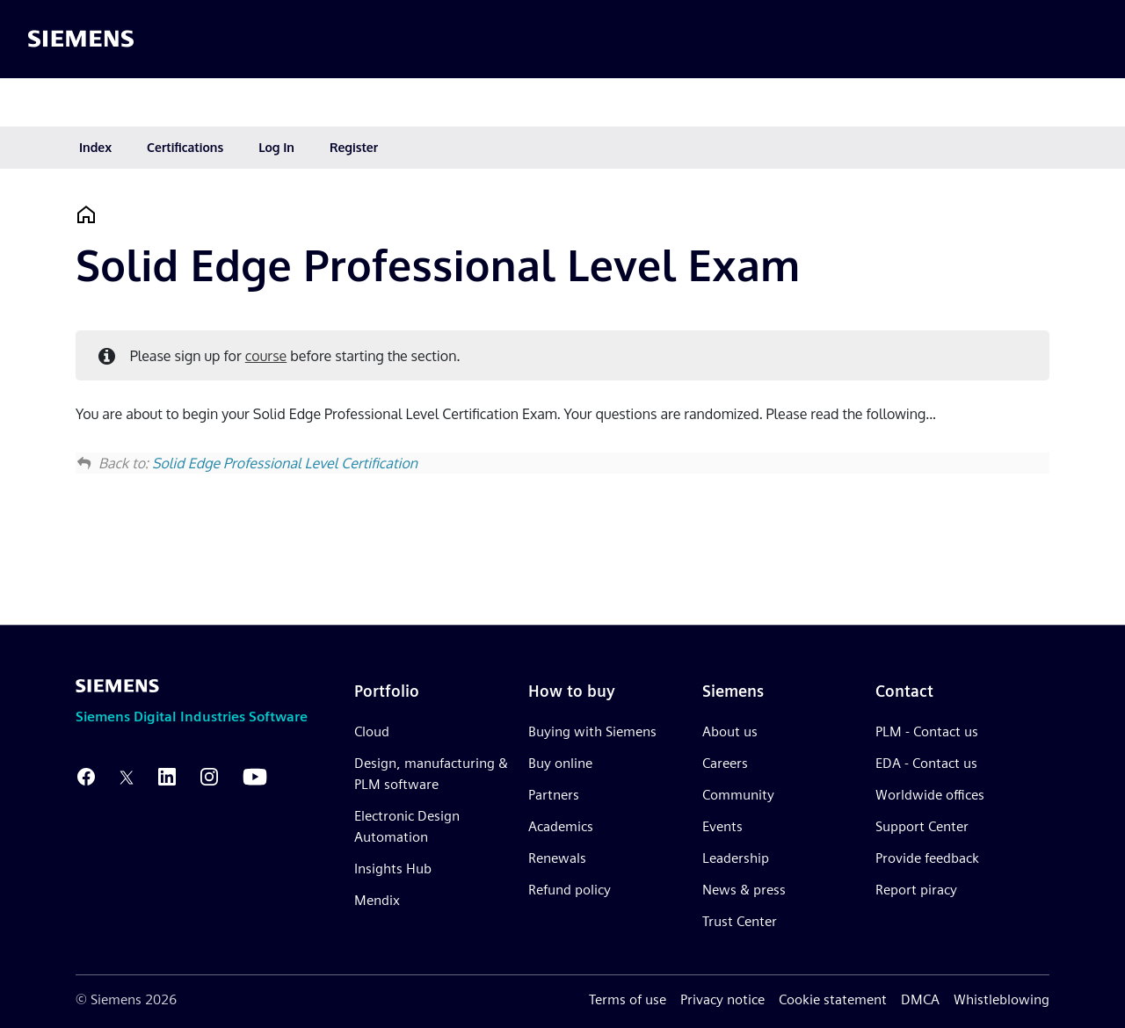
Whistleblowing (1001, 999)
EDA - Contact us (926, 763)
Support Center (922, 826)
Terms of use (627, 999)
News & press (744, 889)
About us (730, 731)
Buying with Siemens (592, 731)
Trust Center (739, 921)
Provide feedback (927, 858)
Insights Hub (393, 868)
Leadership (735, 858)
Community (738, 794)
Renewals (557, 858)
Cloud (371, 731)
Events (722, 826)
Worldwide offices (929, 794)
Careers (725, 763)
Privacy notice (722, 999)
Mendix (377, 900)
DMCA (920, 999)
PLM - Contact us (926, 731)
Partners (553, 794)
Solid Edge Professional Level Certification (284, 463)
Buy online (560, 763)
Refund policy (569, 889)
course (266, 356)
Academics (560, 826)
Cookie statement (833, 999)
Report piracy (916, 889)
